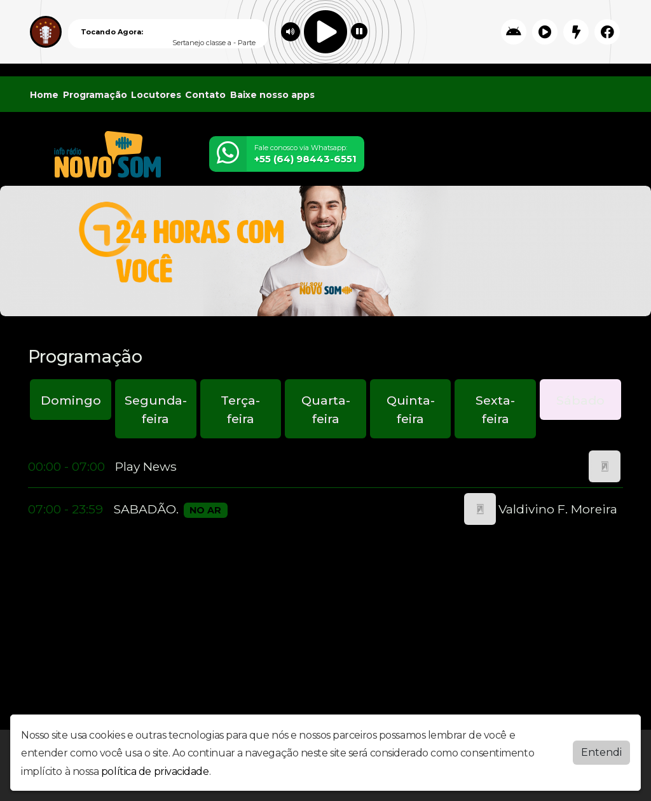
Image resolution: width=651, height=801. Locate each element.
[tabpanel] (325, 487)
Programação (95, 95)
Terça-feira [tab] (240, 409)
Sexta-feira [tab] (495, 409)
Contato (205, 95)
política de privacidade (155, 771)
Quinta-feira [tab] (411, 409)
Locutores (156, 95)
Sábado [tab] (580, 400)
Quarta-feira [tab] (325, 409)
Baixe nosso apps (272, 95)
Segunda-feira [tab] (156, 409)
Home (44, 95)
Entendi (601, 752)
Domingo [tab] (71, 400)
